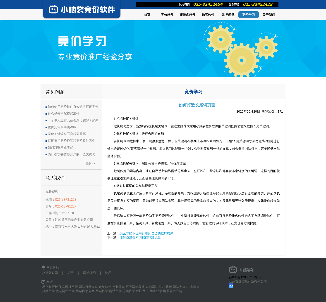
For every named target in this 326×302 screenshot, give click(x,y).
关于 (70, 273)
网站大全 (179, 287)
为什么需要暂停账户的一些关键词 (71, 154)
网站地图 (89, 273)
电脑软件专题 (172, 291)
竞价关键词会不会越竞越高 (67, 134)
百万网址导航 (135, 287)
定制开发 (118, 287)
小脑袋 (167, 287)
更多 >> (90, 163)
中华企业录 (154, 291)
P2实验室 (193, 287)
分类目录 (48, 291)
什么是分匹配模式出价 (63, 114)
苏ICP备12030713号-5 (245, 277)
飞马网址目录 (68, 287)
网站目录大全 (88, 287)
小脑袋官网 (50, 273)
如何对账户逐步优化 (62, 147)
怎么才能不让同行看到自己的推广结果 (146, 233)
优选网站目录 (65, 291)
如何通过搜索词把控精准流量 (140, 237)
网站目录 (102, 291)
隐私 (108, 273)
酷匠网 (141, 291)
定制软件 (105, 287)
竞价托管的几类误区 (62, 127)
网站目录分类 (85, 291)
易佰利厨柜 (50, 287)
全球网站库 (153, 287)
